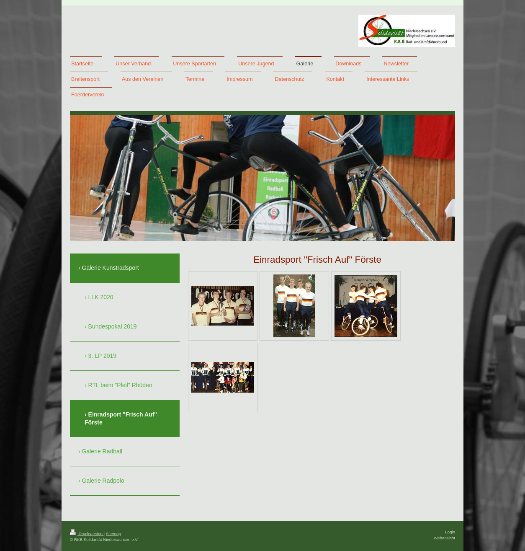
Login (450, 532)
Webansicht (444, 537)
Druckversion (87, 533)
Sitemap (113, 533)
